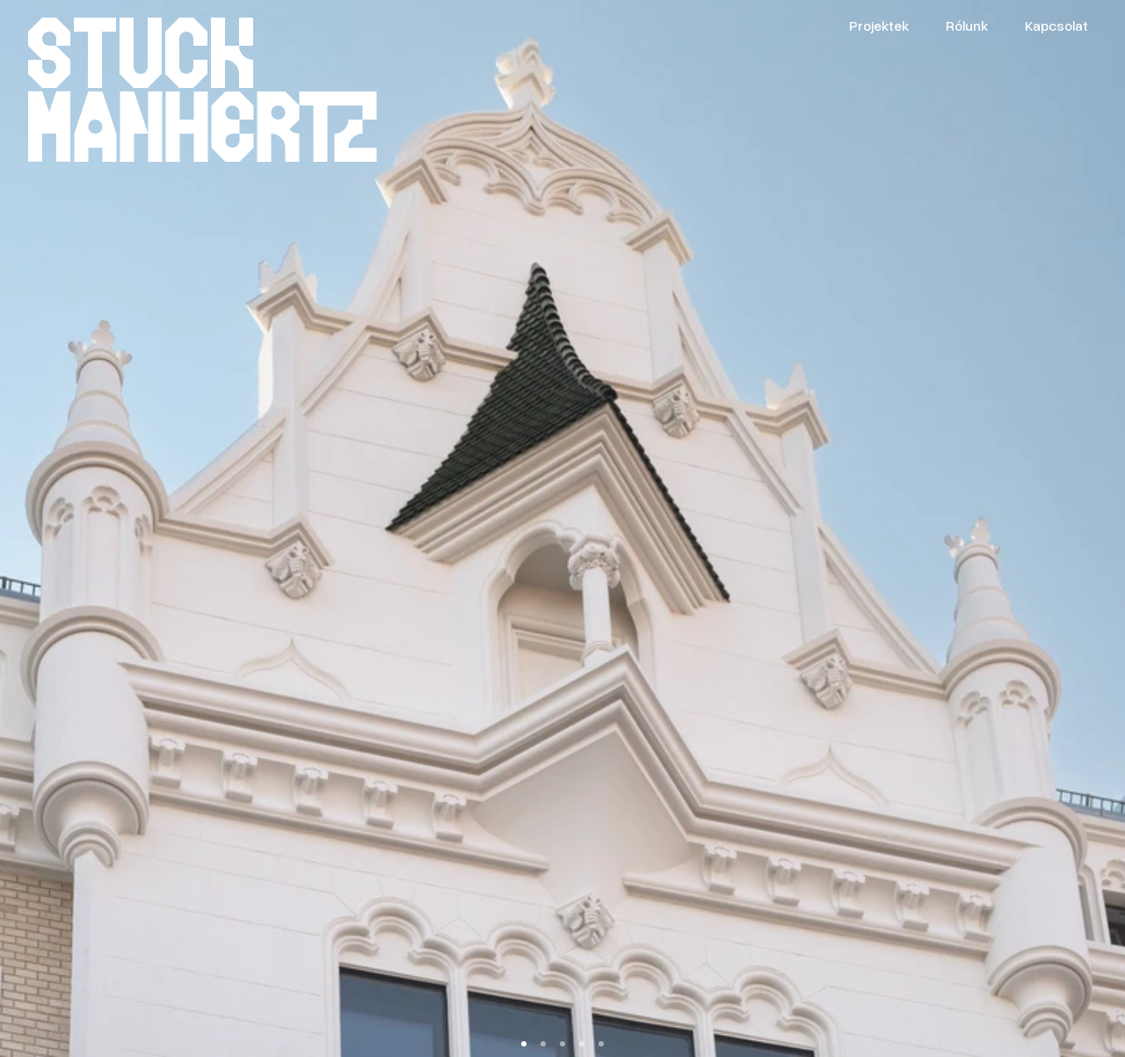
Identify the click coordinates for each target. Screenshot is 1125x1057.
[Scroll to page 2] (543, 1044)
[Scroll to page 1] (524, 1044)
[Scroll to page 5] (600, 1044)
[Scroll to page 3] (562, 1044)
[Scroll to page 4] (582, 1044)
